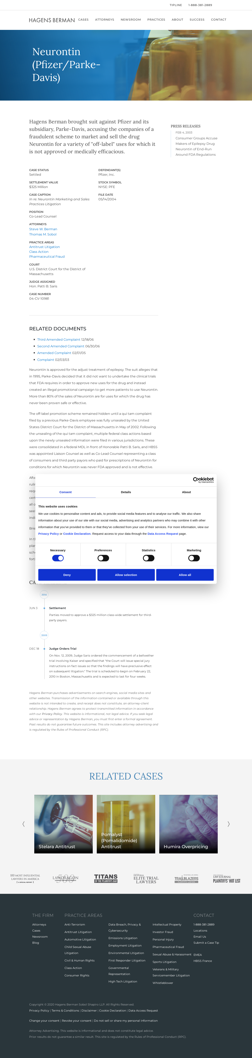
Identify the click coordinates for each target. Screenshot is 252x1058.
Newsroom (131, 19)
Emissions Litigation (122, 937)
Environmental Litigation (126, 952)
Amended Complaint (54, 352)
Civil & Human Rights (80, 960)
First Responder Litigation (126, 960)
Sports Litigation (164, 961)
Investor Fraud (163, 931)
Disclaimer (89, 1010)
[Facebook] (30, 5)
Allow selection (126, 575)
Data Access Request (143, 1010)
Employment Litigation (125, 945)
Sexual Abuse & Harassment (172, 954)
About (178, 19)
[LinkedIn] (42, 5)
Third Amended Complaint (58, 339)
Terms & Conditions (65, 1010)
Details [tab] (126, 492)
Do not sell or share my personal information (126, 1020)
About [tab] (186, 492)
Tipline (176, 5)
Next (228, 823)
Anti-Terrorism (75, 924)
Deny (67, 575)
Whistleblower (163, 982)
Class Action (39, 251)
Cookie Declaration (112, 1010)
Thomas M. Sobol (42, 234)
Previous (23, 823)
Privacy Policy (52, 713)
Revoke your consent (77, 1020)
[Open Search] (221, 5)
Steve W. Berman (43, 229)
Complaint (45, 359)
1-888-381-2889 (200, 5)
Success (197, 19)
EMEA (198, 954)
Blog (35, 942)
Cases (84, 19)
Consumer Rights (77, 975)
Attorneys (105, 19)
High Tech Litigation (122, 981)
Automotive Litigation (80, 939)
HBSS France (203, 960)
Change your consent (44, 1020)
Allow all (185, 575)
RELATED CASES (126, 775)
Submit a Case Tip (206, 942)
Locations (200, 930)
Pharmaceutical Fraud (47, 256)
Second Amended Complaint (60, 346)
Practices (157, 19)
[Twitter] (36, 5)
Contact (219, 19)
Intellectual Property (167, 924)
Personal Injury (163, 939)
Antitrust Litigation (44, 247)
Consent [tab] (65, 492)
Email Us (200, 936)
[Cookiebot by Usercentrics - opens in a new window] (196, 480)
